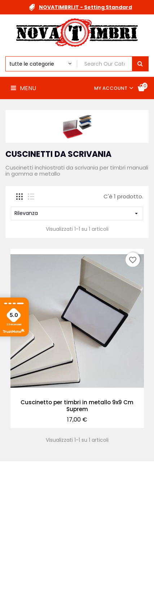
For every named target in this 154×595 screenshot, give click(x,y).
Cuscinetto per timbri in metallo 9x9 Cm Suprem (77, 405)
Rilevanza (77, 213)
